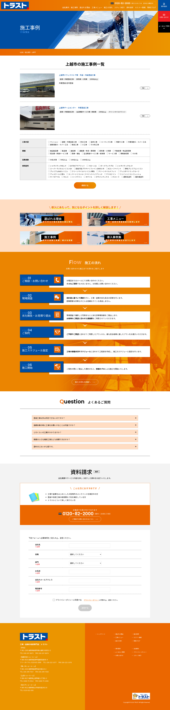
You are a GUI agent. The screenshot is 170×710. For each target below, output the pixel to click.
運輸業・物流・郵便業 (87, 151)
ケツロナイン (110, 174)
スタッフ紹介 (119, 7)
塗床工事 (93, 142)
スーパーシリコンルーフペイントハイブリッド (84, 174)
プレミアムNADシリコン (58, 171)
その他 (134, 153)
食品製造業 (53, 151)
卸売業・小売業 (104, 151)
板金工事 (74, 144)
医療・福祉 (75, 153)
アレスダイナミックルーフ (128, 171)
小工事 (83, 144)
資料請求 (129, 7)
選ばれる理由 (85, 7)
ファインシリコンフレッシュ (129, 174)
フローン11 (92, 166)
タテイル (88, 177)
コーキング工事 (105, 142)
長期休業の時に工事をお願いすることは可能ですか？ (54, 425)
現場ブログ (151, 7)
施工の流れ (108, 7)
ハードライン (76, 177)
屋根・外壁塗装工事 (68, 142)
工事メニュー (97, 7)
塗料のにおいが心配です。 (44, 446)
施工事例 (74, 7)
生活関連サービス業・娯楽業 (93, 153)
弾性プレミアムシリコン (133, 168)
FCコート (115, 177)
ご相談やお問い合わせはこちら (82, 519)
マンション (53, 142)
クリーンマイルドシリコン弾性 (82, 171)
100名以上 (73, 160)
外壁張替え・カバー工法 (136, 142)
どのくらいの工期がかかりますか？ (47, 432)
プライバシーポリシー (91, 600)
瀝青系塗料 (127, 177)
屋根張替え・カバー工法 (58, 144)
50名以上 (63, 160)
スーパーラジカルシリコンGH (60, 168)
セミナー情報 (140, 7)
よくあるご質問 (164, 27)
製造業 (63, 151)
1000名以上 (85, 160)
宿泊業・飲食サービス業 (58, 153)
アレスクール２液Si (56, 174)
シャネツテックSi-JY (123, 166)
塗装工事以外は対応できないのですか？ (49, 418)
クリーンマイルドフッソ (106, 171)
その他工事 (94, 144)
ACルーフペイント (113, 168)
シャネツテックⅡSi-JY (57, 166)
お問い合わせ (164, 16)
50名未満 (52, 160)
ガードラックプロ (106, 166)
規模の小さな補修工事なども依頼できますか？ (52, 439)
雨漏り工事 (119, 142)
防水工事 (83, 142)
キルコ (65, 177)
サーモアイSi (54, 177)
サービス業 (112, 153)
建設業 (72, 151)
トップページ (101, 634)
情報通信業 (124, 153)
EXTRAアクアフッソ (76, 166)
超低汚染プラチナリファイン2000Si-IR (89, 168)
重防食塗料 (138, 177)
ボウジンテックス (101, 177)
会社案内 (65, 7)
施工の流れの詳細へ (83, 382)
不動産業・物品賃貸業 (122, 151)
